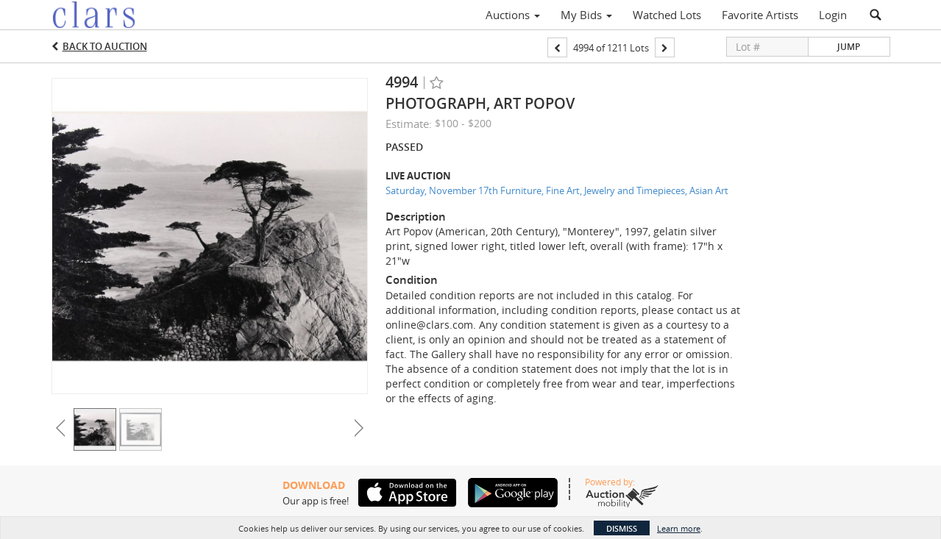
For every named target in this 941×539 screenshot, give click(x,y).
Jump (848, 46)
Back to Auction (105, 46)
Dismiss (621, 528)
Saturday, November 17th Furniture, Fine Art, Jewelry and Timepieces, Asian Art (557, 190)
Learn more (678, 528)
